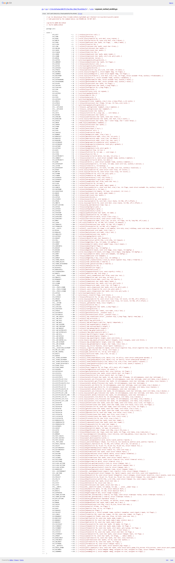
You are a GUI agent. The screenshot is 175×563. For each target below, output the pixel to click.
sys (46, 9)
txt (167, 560)
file (80, 13)
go (43, 9)
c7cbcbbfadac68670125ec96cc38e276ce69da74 (68, 9)
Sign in (171, 3)
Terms (22, 560)
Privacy (16, 560)
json (171, 560)
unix (91, 9)
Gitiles (11, 560)
